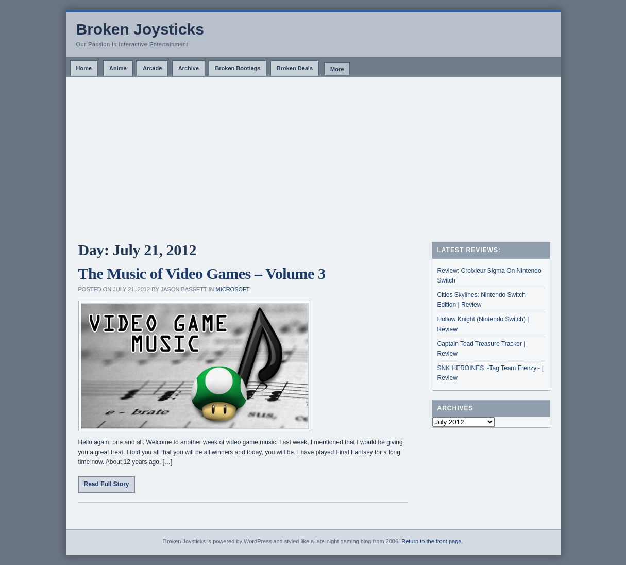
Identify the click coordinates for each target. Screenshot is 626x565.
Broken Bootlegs (237, 68)
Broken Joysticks (140, 29)
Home (84, 68)
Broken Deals (295, 68)
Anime (118, 68)
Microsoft (232, 289)
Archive (188, 68)
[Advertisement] (313, 154)
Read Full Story (106, 484)
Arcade (152, 68)
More (337, 69)
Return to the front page (431, 541)
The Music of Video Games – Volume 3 (202, 273)
